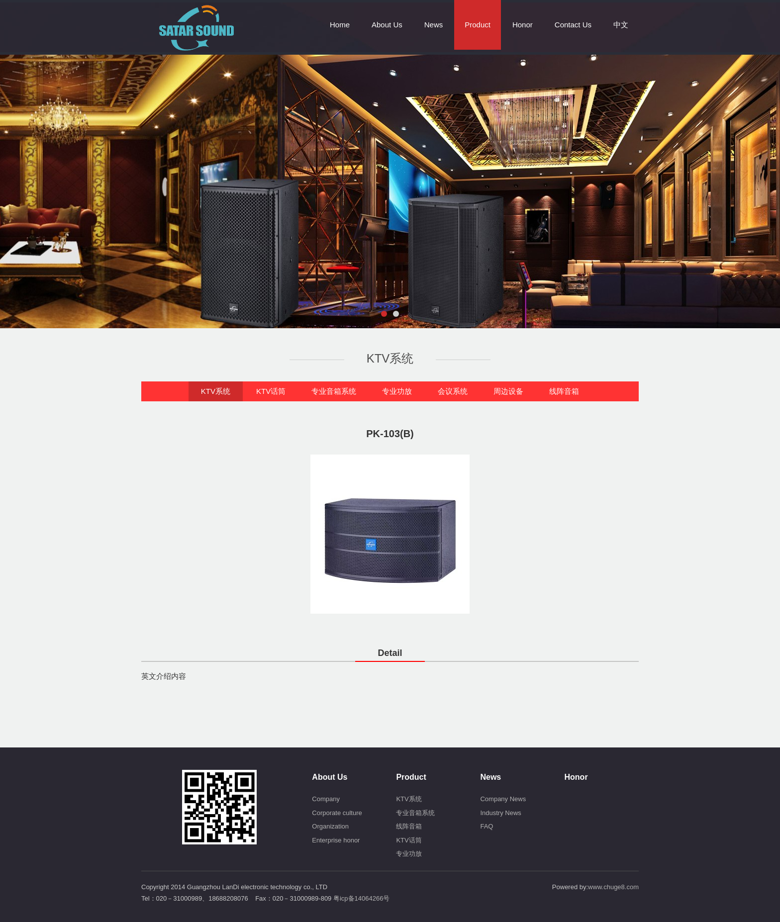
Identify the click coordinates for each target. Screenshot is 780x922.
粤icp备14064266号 (361, 898)
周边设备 (508, 391)
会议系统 (453, 391)
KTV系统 (215, 391)
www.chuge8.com (613, 887)
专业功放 (397, 391)
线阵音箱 (564, 391)
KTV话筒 (271, 391)
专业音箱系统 (333, 391)
